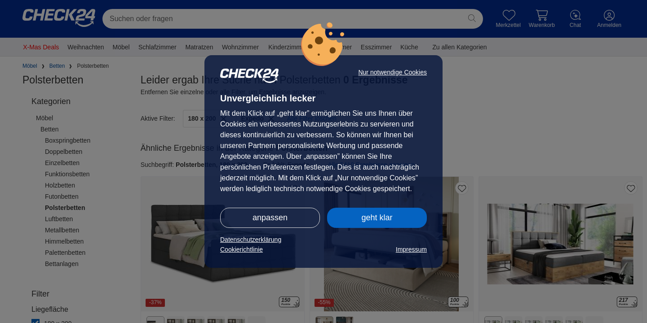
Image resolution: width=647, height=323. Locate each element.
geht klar (376, 217)
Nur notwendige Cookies (392, 72)
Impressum (411, 249)
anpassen (270, 217)
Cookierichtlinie (241, 249)
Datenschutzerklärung (250, 239)
